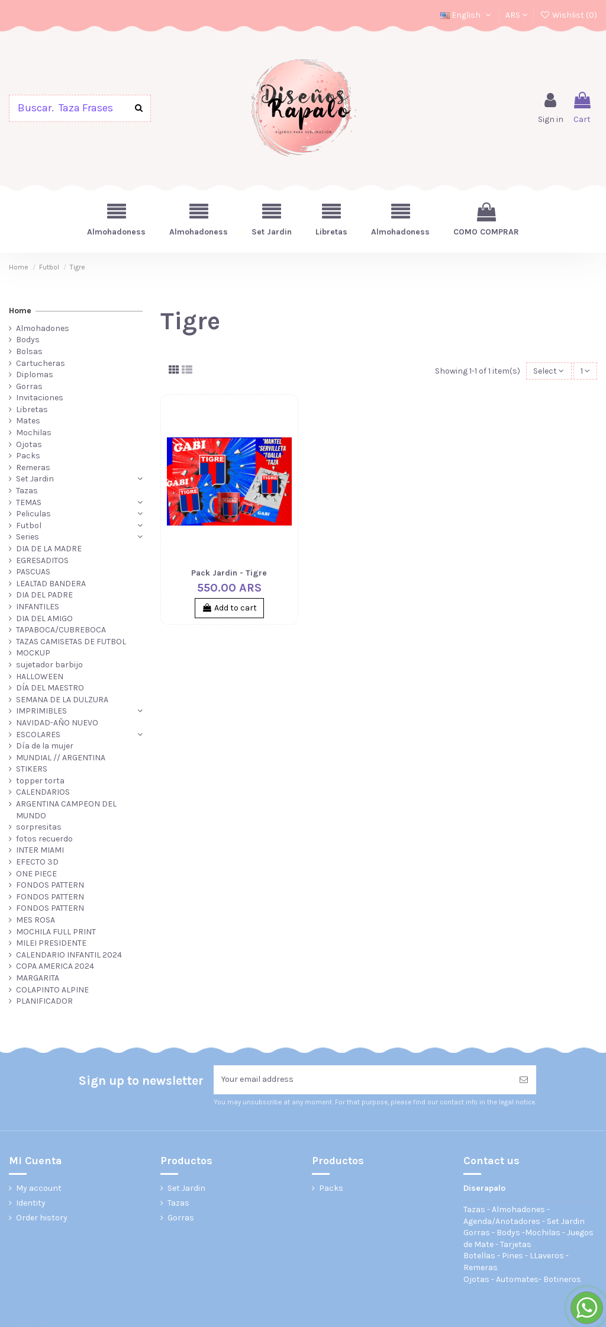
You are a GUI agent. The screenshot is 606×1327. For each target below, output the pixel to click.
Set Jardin (35, 479)
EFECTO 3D (37, 862)
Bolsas (29, 351)
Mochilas (33, 433)
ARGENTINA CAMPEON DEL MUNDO (66, 810)
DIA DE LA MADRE (49, 549)
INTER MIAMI (40, 850)
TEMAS (28, 502)
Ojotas (29, 444)
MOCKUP (33, 653)
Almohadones (42, 328)
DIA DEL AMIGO (44, 618)
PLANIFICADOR (44, 1001)
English (466, 15)
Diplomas (34, 374)
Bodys (28, 340)
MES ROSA (35, 920)
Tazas (27, 491)
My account (39, 1188)
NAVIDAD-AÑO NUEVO (57, 723)
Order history (41, 1218)
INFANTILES (37, 607)
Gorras (29, 386)
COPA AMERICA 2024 (55, 966)
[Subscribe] (523, 1079)
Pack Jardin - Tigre (229, 573)
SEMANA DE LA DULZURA (62, 700)
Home (20, 311)
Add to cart (229, 608)
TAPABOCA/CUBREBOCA (61, 630)
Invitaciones (39, 398)
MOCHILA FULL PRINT (56, 932)
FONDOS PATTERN (50, 885)
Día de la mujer (44, 746)
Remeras (33, 467)
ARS (516, 15)
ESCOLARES (38, 735)
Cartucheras (40, 363)
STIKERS (31, 769)
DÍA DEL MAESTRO (50, 688)
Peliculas (33, 514)
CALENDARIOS (43, 792)
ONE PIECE (36, 874)
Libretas (32, 409)
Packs (28, 456)
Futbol (28, 525)
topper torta (40, 781)
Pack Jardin (22, 1321)
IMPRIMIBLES (41, 711)
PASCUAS (33, 572)
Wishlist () (568, 15)
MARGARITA (37, 978)
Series (27, 537)
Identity (31, 1203)
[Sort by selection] (548, 371)
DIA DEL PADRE (44, 595)
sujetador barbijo (49, 665)
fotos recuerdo (44, 839)
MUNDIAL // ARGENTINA (60, 758)
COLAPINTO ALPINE (52, 990)
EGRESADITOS (42, 560)
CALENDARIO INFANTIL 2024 (69, 955)
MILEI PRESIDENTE (51, 943)
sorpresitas (39, 827)
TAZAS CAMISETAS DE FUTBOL (71, 642)
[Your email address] (362, 1079)
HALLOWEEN (39, 676)
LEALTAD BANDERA (51, 584)
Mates (28, 421)
